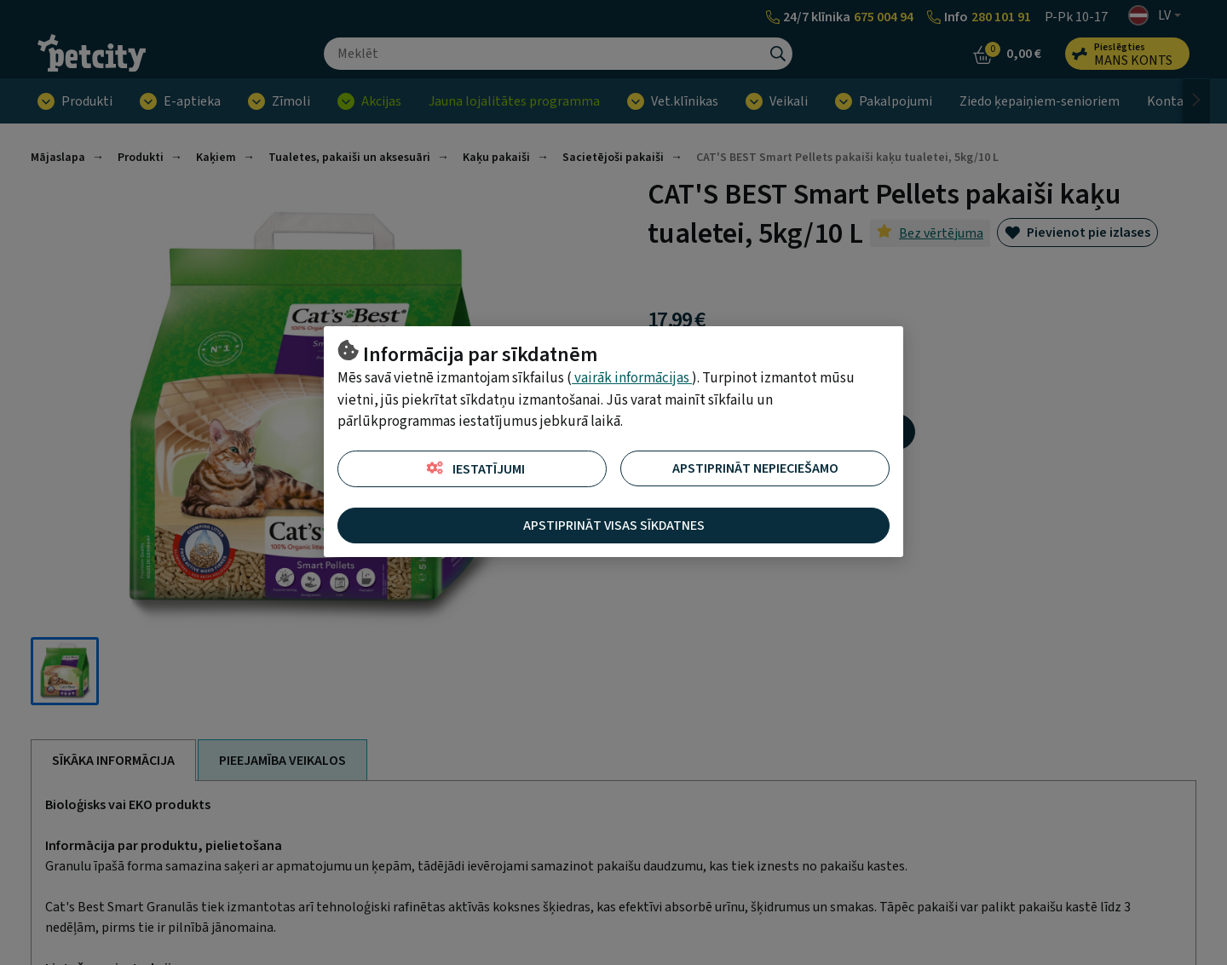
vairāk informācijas (632, 378)
